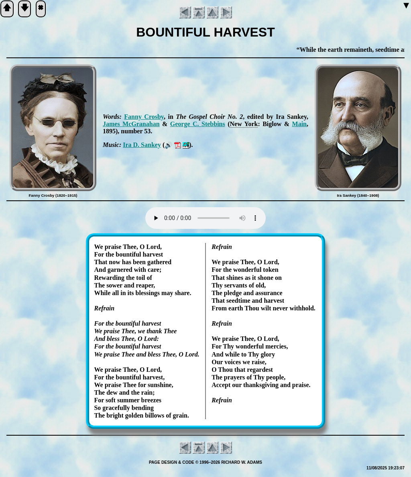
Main (299, 123)
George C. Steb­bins (197, 123)
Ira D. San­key (142, 144)
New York (244, 123)
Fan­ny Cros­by (144, 116)
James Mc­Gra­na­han (131, 123)
